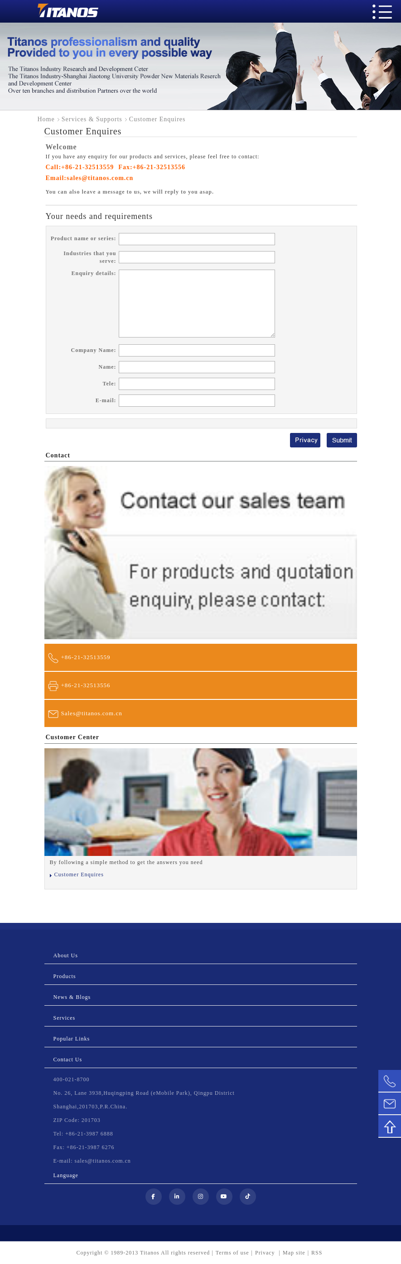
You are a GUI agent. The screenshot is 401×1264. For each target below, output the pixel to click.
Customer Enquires (79, 874)
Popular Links (71, 1039)
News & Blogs (72, 997)
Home (46, 119)
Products (64, 976)
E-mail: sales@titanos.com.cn (92, 1161)
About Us (65, 955)
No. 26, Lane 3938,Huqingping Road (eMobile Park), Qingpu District (144, 1093)
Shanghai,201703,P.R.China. (90, 1106)
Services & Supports (92, 119)
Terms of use (232, 1253)
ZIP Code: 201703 (77, 1120)
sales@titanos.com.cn (100, 178)
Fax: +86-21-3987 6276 (84, 1147)
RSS (316, 1253)
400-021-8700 (71, 1079)
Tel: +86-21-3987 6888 (83, 1134)
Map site (294, 1253)
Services (64, 1018)
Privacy (266, 1253)
